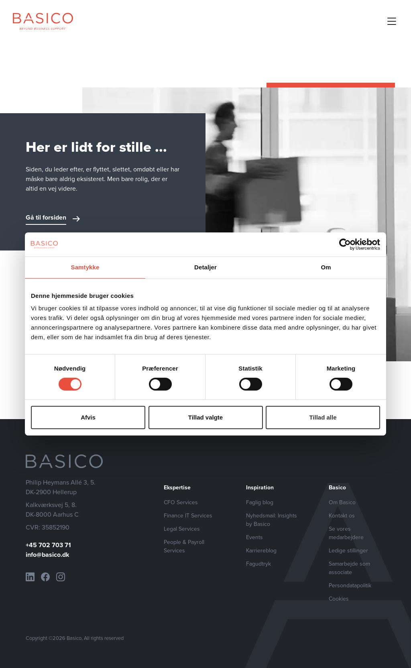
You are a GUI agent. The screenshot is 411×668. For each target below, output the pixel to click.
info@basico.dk (47, 554)
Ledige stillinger (348, 550)
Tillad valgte (205, 417)
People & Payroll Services (184, 546)
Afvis (88, 417)
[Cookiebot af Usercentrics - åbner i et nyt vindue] (345, 244)
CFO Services (181, 502)
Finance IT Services (188, 515)
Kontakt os (342, 515)
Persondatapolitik (350, 585)
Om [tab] (326, 267)
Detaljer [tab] (205, 267)
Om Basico (342, 502)
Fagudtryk (258, 564)
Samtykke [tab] (85, 267)
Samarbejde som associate (349, 568)
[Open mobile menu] (391, 21)
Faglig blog (259, 502)
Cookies (339, 599)
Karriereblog (261, 550)
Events (254, 537)
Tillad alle (322, 417)
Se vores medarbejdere (346, 533)
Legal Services (182, 529)
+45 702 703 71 (48, 545)
